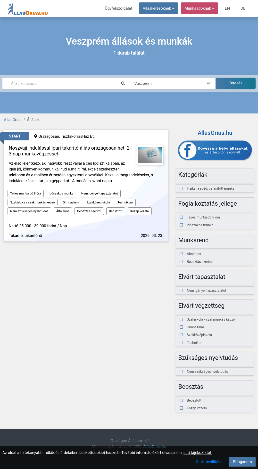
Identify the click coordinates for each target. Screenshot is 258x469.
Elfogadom (242, 462)
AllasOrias (12, 119)
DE (243, 8)
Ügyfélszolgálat (120, 8)
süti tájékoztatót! (197, 452)
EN (228, 8)
